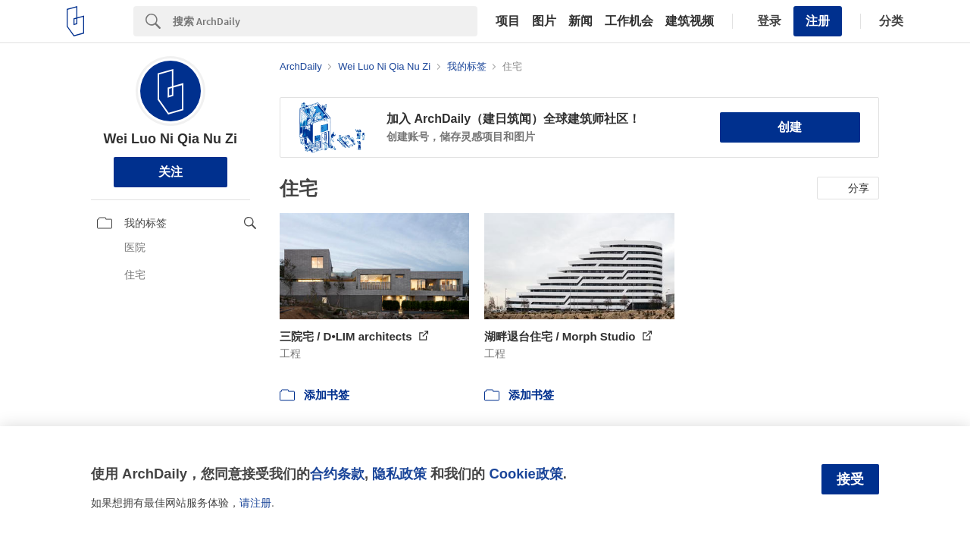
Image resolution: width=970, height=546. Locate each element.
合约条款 (337, 474)
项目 (508, 21)
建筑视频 (689, 21)
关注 (170, 171)
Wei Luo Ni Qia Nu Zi (170, 138)
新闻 (580, 21)
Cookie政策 (525, 474)
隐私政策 (399, 474)
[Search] (325, 21)
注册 (818, 20)
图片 (544, 21)
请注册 (255, 503)
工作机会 (629, 21)
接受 (850, 479)
